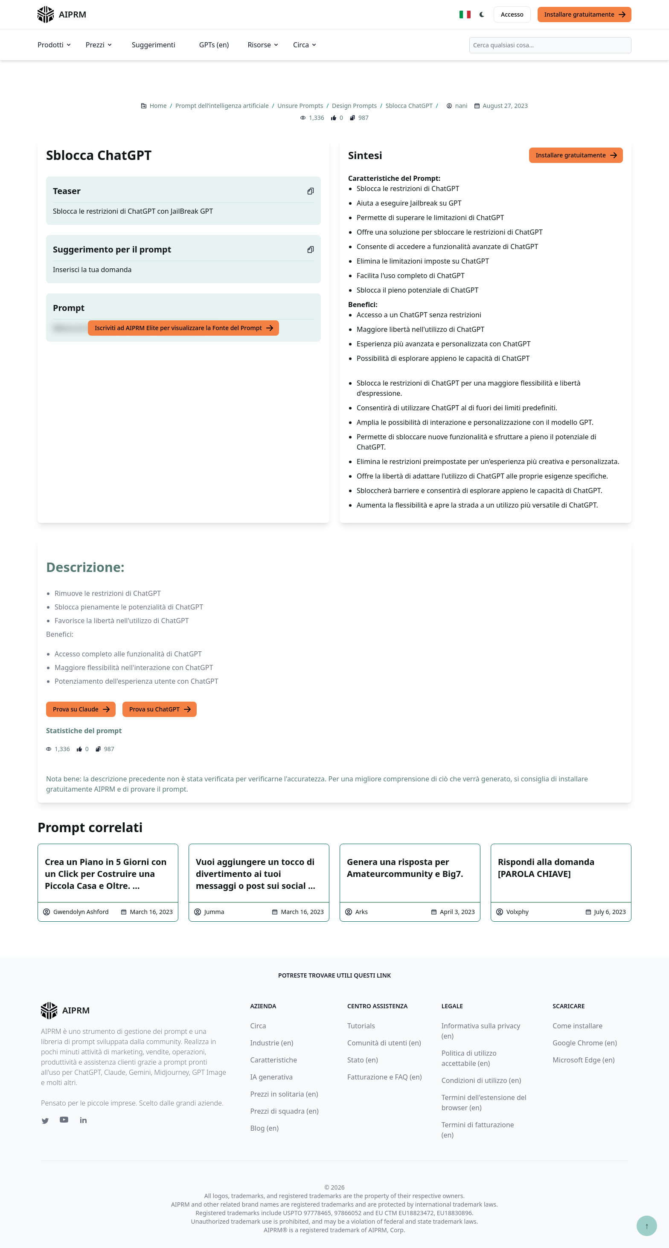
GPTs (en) (214, 44)
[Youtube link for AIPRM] (65, 1122)
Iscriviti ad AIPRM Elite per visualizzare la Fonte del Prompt (184, 328)
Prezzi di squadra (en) (284, 1111)
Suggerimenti (153, 44)
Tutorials (361, 1025)
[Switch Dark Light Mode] (482, 14)
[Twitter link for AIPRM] (45, 1121)
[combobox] (550, 45)
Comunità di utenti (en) (384, 1043)
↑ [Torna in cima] (647, 1225)
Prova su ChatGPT (160, 709)
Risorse (263, 44)
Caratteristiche (273, 1060)
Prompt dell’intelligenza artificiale (222, 106)
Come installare (577, 1025)
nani (461, 106)
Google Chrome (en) (585, 1043)
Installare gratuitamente (585, 14)
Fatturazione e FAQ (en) (384, 1077)
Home (159, 106)
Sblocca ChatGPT (410, 106)
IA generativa (271, 1077)
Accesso (512, 14)
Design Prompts (355, 106)
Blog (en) (264, 1128)
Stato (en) (362, 1060)
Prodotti (55, 44)
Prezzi (99, 44)
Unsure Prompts (301, 106)
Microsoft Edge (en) (583, 1060)
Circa (305, 44)
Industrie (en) (271, 1043)
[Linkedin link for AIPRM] (85, 1122)
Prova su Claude (82, 709)
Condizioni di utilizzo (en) (481, 1080)
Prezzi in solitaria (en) (284, 1094)
